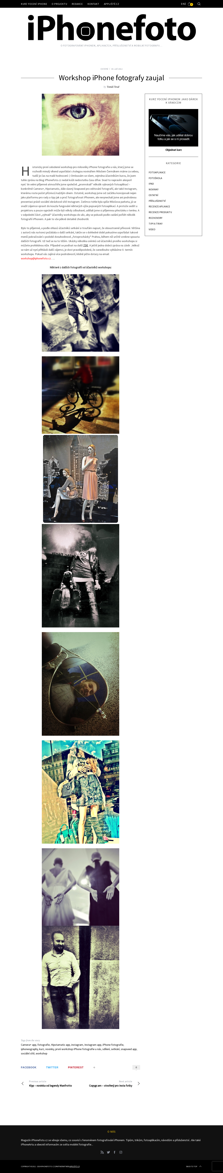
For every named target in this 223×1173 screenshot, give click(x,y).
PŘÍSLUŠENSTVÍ (157, 200)
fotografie (43, 1044)
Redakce (77, 3)
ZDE (85, 245)
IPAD (151, 183)
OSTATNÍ (104, 69)
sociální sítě (28, 1053)
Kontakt (93, 3)
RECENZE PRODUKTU (160, 212)
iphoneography (29, 1049)
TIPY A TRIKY (155, 223)
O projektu (59, 3)
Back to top (194, 1166)
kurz (41, 1049)
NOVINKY (153, 189)
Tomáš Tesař (113, 86)
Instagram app (92, 1044)
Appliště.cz (111, 3)
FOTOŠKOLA (155, 178)
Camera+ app (28, 1044)
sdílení (106, 1049)
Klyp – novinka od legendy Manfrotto (51, 1083)
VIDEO (152, 229)
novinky (49, 1049)
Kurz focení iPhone (34, 3)
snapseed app (129, 1049)
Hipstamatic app (60, 1044)
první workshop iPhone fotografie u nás (78, 1049)
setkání (115, 1049)
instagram (77, 1044)
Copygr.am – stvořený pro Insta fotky (110, 1083)
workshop (41, 1053)
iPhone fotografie (113, 1044)
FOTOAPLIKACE (157, 172)
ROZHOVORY (155, 217)
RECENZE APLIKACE (159, 206)
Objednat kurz (173, 150)
